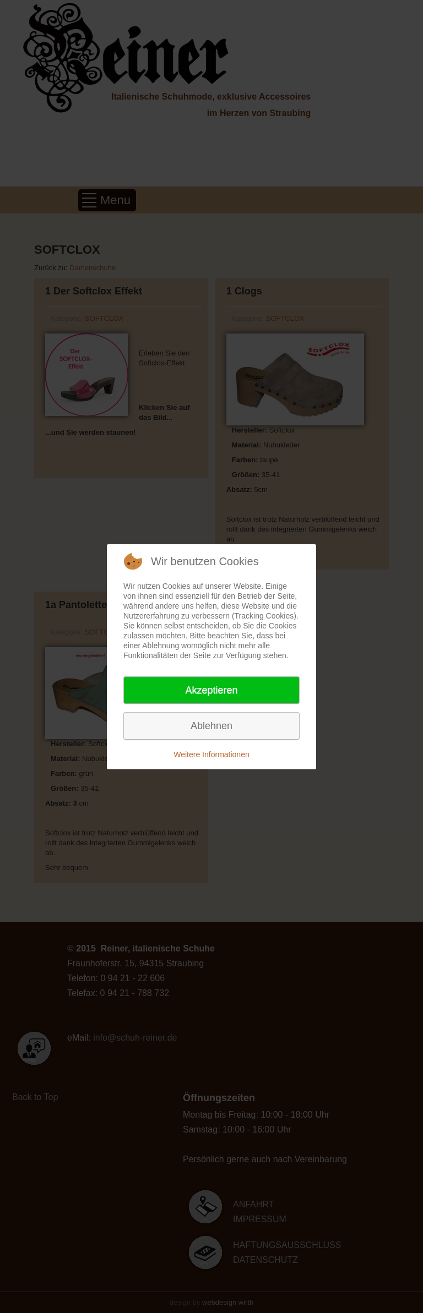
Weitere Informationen (211, 754)
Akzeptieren (211, 690)
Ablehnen (211, 725)
